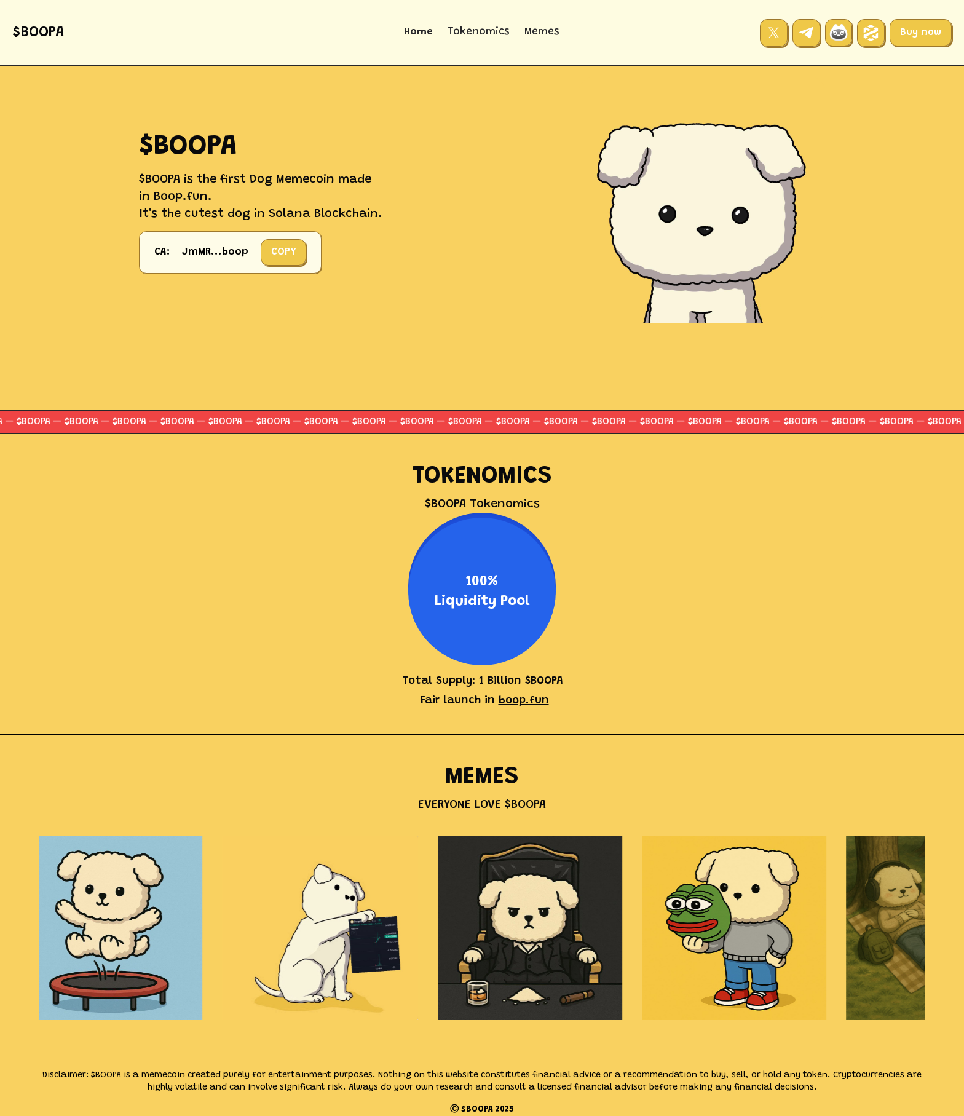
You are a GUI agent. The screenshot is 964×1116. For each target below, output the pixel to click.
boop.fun (524, 700)
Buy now (920, 33)
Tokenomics (479, 32)
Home (418, 32)
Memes (541, 32)
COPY (283, 252)
